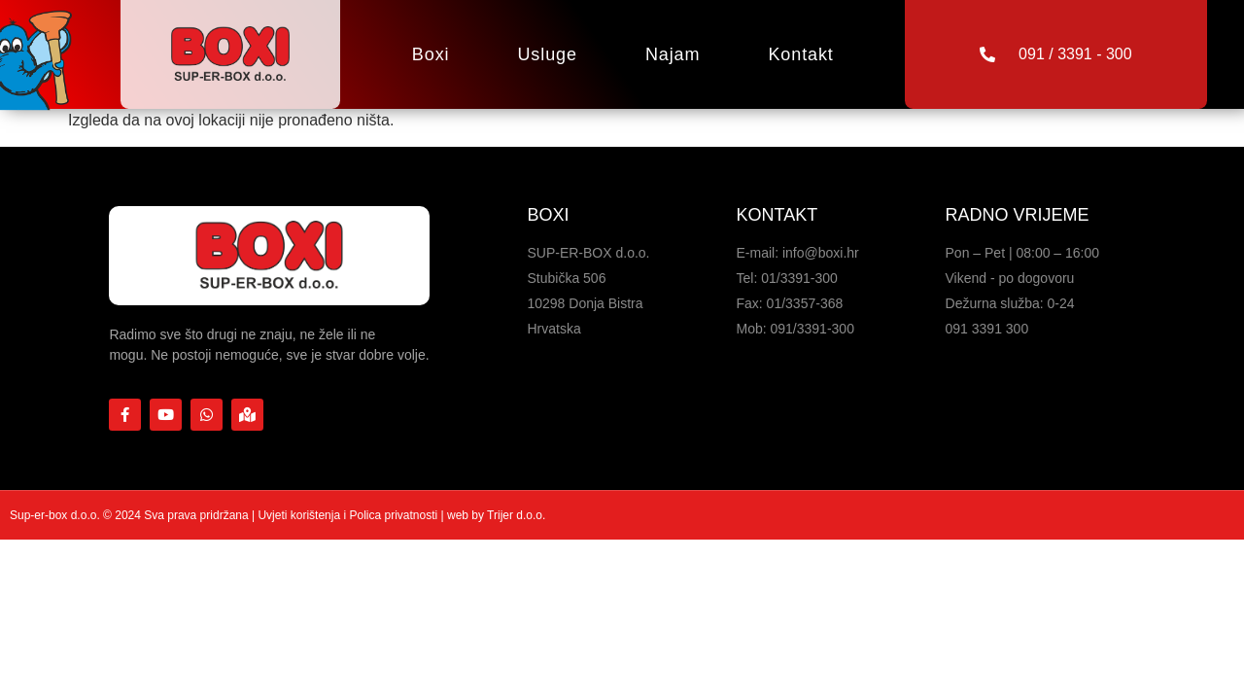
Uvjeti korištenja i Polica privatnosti (349, 515)
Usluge (546, 54)
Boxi (431, 54)
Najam (673, 54)
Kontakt (800, 54)
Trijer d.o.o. (516, 515)
